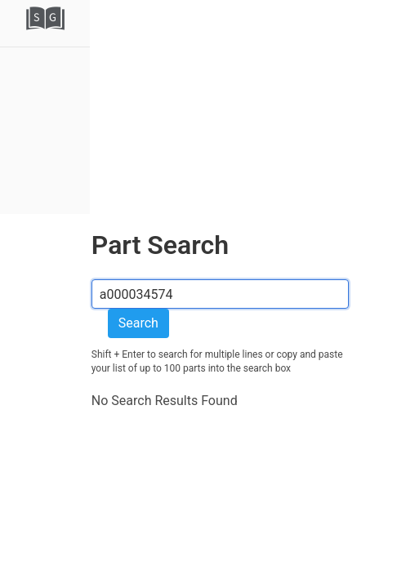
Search (138, 323)
